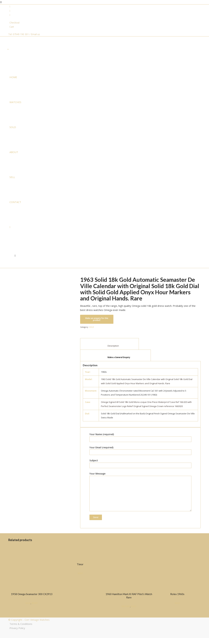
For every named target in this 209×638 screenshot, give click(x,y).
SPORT (35, 603)
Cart (11, 26)
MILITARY (126, 606)
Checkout (14, 22)
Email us (35, 34)
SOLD (91, 327)
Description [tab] (110, 345)
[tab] (115, 355)
